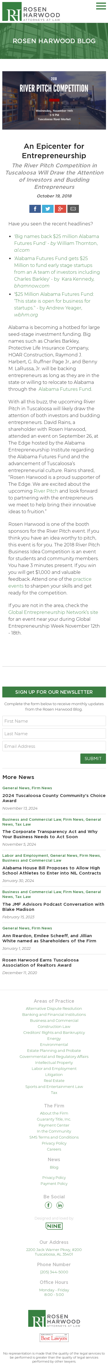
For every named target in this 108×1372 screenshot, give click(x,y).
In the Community (54, 1131)
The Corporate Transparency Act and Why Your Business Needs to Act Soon (50, 834)
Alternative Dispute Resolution (54, 1008)
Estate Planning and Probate (54, 1050)
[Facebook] (48, 1206)
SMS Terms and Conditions (54, 1137)
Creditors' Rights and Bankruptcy (54, 1032)
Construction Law (54, 1026)
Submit (93, 758)
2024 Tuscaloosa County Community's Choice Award (54, 798)
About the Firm (54, 1113)
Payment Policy (54, 1183)
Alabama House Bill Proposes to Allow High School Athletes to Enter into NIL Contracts (51, 870)
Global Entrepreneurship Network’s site (53, 612)
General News (16, 788)
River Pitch (46, 491)
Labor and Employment (25, 856)
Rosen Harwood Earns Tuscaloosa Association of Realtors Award (40, 962)
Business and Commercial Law (31, 820)
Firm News (42, 788)
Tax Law (23, 824)
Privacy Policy (54, 1143)
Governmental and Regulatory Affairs (54, 1056)
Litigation (54, 1074)
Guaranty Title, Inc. (54, 1119)
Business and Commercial (54, 1020)
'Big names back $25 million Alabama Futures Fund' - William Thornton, (56, 243)
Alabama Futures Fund (65, 389)
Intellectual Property (54, 1062)
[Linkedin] (59, 1206)
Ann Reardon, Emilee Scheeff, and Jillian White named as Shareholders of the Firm (49, 938)
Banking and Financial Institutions (54, 1014)
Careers (54, 1149)
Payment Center (54, 1125)
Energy (54, 1038)
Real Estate (54, 1080)
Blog (54, 1167)
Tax (54, 1092)
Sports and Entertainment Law (54, 1086)
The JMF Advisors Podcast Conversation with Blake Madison (53, 907)
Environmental (54, 1044)
